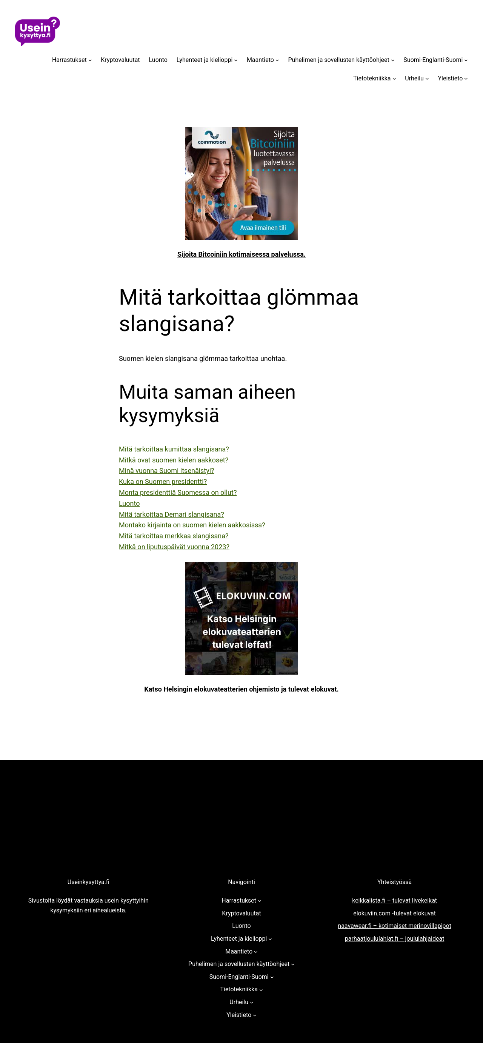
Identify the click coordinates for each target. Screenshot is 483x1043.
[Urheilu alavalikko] (427, 78)
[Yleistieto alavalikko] (466, 78)
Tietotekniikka (372, 78)
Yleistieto (450, 78)
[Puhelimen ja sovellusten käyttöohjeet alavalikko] (393, 60)
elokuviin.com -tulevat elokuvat (394, 913)
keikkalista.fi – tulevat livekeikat (394, 900)
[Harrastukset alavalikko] (90, 60)
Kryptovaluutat (120, 59)
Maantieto (260, 59)
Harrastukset (69, 59)
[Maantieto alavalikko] (277, 60)
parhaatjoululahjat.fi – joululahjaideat (395, 938)
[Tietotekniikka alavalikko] (394, 78)
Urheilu (414, 78)
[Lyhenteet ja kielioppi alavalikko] (236, 60)
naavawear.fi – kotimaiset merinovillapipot (394, 925)
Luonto (158, 59)
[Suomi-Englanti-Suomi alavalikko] (466, 60)
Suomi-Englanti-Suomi (433, 59)
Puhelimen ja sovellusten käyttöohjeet (338, 59)
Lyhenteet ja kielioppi (204, 59)
